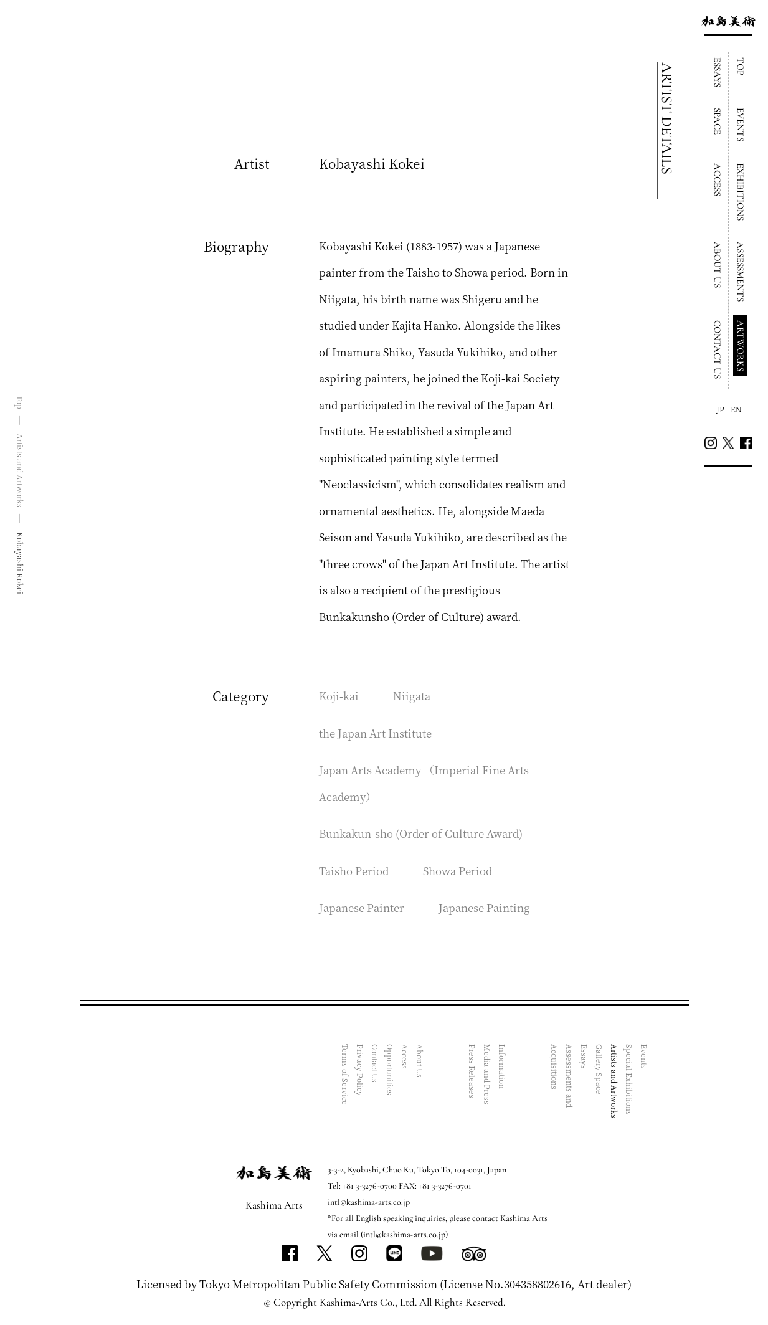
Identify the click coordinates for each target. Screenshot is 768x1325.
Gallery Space (599, 1069)
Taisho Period (354, 870)
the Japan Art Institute (375, 733)
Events (644, 1056)
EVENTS (740, 124)
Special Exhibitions (629, 1079)
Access (405, 1056)
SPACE (717, 121)
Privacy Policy (360, 1070)
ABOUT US (717, 265)
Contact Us (375, 1063)
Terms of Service (345, 1074)
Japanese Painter (361, 907)
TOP (740, 66)
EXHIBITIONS (740, 192)
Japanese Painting (484, 907)
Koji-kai (339, 695)
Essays (584, 1056)
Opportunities (390, 1069)
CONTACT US (717, 349)
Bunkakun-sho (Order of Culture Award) (421, 833)
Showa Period (457, 870)
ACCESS (717, 179)
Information (502, 1066)
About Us (420, 1061)
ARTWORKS (740, 345)
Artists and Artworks (614, 1081)
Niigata (411, 695)
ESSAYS (717, 72)
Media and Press (487, 1074)
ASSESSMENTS (740, 272)
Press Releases (472, 1071)
